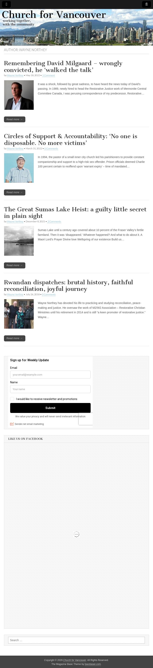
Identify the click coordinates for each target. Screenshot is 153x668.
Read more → (15, 119)
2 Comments (54, 221)
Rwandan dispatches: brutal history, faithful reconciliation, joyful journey (68, 286)
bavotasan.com (93, 664)
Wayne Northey (15, 75)
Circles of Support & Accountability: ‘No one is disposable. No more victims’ (70, 140)
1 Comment (48, 75)
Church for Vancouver (74, 660)
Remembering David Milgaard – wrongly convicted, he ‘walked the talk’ (63, 67)
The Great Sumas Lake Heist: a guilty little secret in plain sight (75, 213)
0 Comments (51, 148)
